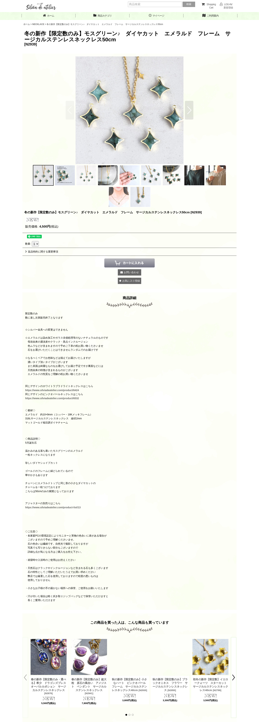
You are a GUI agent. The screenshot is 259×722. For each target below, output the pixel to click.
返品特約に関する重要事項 (41, 251)
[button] (189, 110)
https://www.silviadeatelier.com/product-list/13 (53, 507)
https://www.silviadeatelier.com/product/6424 (52, 390)
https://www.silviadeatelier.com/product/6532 (52, 398)
